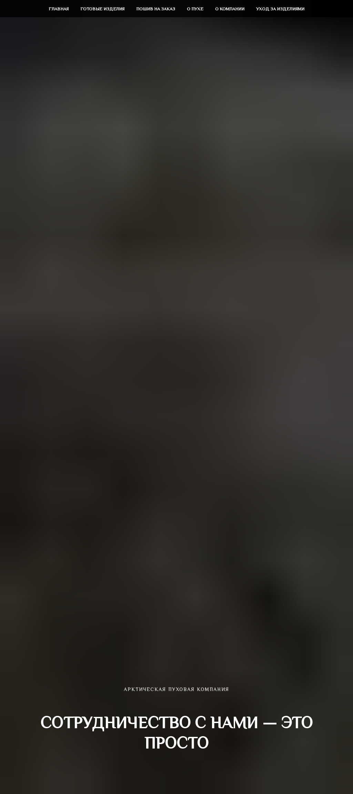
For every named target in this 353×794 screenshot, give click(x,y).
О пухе (195, 8)
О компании (229, 8)
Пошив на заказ (155, 8)
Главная (59, 8)
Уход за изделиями (280, 8)
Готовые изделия (102, 8)
